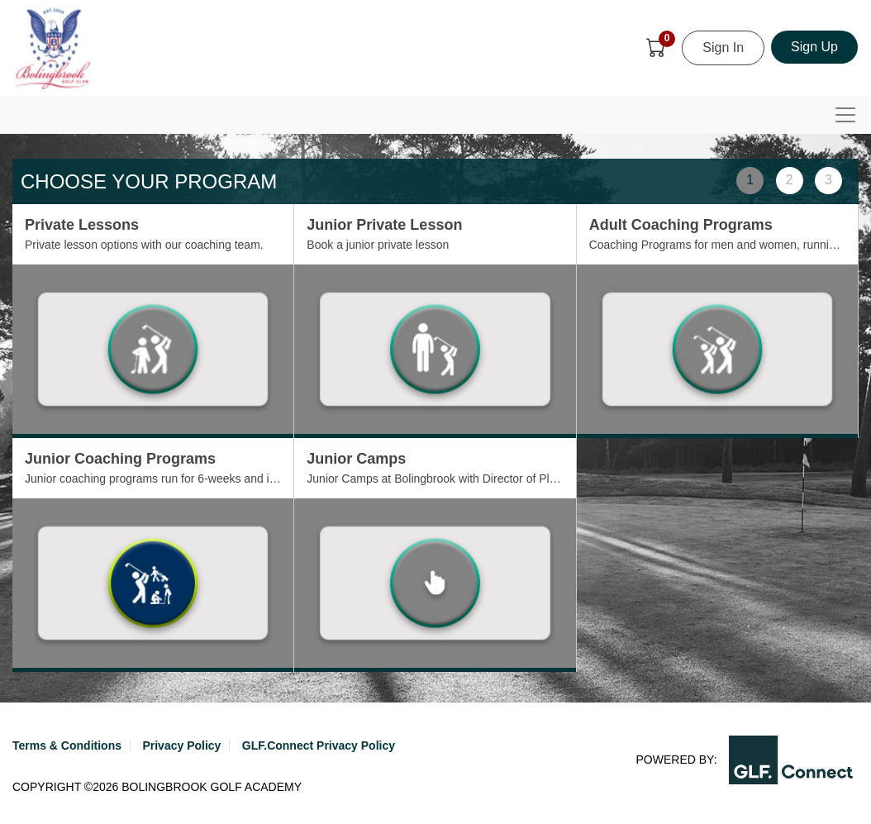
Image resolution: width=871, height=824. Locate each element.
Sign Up (814, 47)
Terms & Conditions (66, 745)
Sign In (723, 47)
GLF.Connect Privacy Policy (318, 745)
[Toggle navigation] (845, 114)
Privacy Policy (181, 745)
